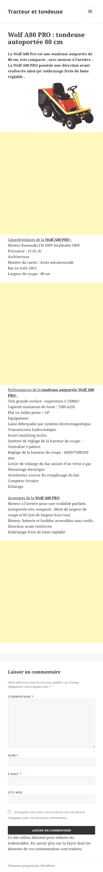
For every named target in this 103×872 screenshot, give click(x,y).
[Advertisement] (51, 183)
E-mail (14, 774)
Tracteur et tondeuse (35, 11)
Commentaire (20, 697)
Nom (13, 755)
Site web (15, 792)
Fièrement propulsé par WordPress (31, 866)
